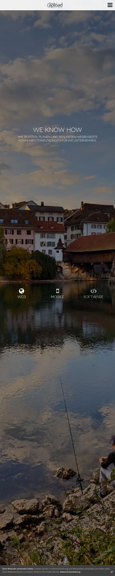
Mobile (57, 297)
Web (21, 297)
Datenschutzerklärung (70, 572)
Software (93, 297)
